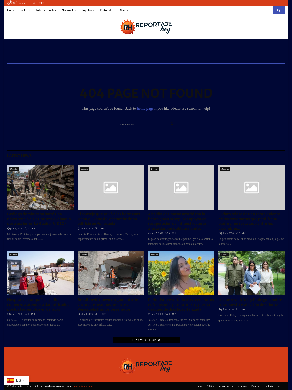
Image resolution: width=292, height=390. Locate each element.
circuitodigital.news (82, 386)
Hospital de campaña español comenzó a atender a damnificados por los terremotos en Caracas (38, 304)
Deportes (14, 169)
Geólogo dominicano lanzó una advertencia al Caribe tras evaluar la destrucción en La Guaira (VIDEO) (39, 219)
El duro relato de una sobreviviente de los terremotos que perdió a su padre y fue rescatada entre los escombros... (249, 221)
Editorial (105, 10)
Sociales (13, 255)
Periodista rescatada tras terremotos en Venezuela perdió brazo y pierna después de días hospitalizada (181, 304)
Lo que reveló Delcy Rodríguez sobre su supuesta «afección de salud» (250, 302)
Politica (25, 10)
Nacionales (69, 10)
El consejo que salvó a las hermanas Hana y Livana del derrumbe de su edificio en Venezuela (109, 219)
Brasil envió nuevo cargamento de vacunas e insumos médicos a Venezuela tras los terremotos (108, 304)
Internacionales (46, 10)
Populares (88, 10)
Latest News (19, 155)
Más (122, 10)
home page (145, 108)
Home (11, 10)
